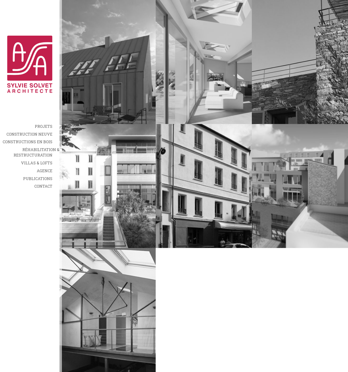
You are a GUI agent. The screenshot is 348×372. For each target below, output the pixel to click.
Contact (43, 186)
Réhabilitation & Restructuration (37, 152)
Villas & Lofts (36, 162)
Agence (44, 170)
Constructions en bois (27, 141)
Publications (37, 178)
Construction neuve (29, 134)
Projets (43, 126)
